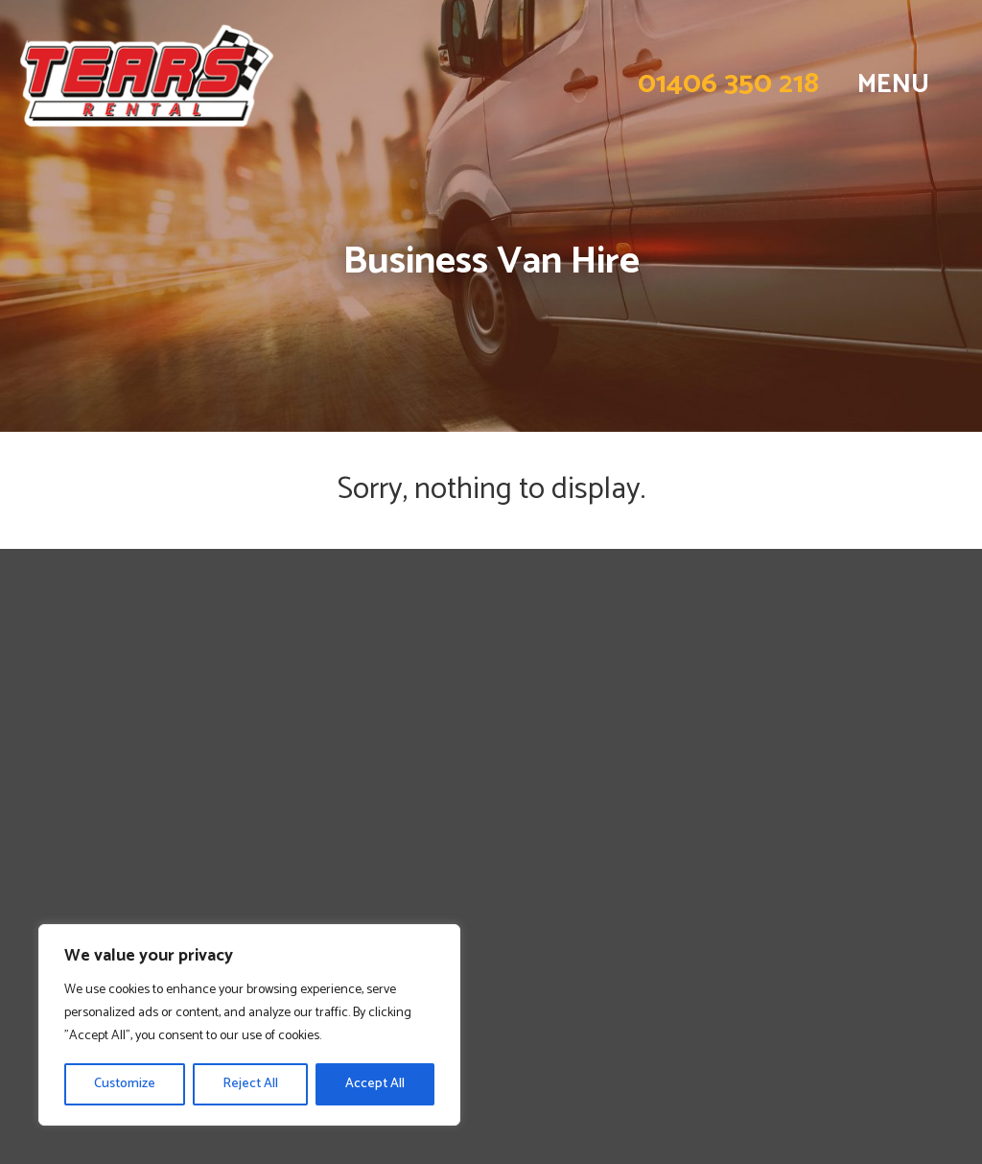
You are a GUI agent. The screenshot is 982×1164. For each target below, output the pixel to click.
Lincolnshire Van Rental (110, 820)
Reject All (250, 1084)
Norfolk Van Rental (94, 864)
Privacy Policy (72, 885)
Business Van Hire (87, 734)
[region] (249, 1025)
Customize (124, 1084)
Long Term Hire (80, 756)
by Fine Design (923, 1047)
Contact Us (62, 799)
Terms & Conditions (96, 907)
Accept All (375, 1084)
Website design (836, 1047)
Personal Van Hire (88, 713)
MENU (893, 84)
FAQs (40, 777)
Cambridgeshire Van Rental (125, 842)
